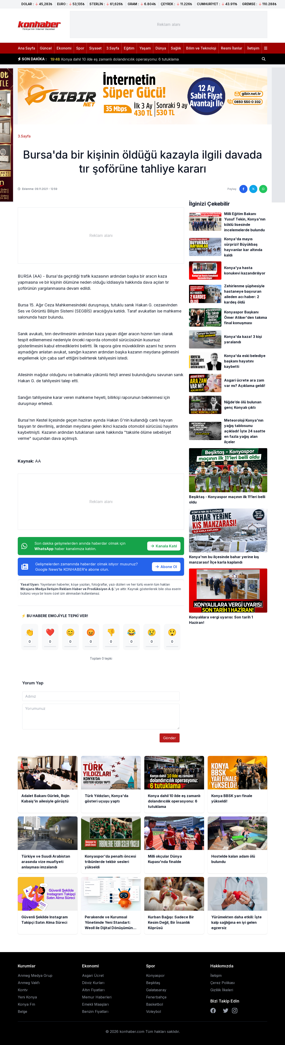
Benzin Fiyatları (95, 1011)
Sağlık (176, 48)
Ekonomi (64, 48)
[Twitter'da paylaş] (253, 189)
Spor (80, 48)
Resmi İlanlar (231, 48)
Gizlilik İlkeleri (221, 990)
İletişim (253, 48)
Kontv (23, 990)
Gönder (169, 738)
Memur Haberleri (96, 997)
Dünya (161, 48)
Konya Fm (26, 1004)
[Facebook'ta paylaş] (243, 189)
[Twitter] (225, 1010)
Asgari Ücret (93, 975)
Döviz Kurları (93, 982)
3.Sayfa (112, 48)
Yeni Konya (27, 997)
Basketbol (154, 1004)
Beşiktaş (153, 982)
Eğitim (129, 48)
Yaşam (145, 48)
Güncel (46, 48)
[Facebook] (213, 1010)
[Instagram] (234, 1010)
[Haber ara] (263, 58)
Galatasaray (156, 990)
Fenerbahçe (156, 997)
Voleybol (153, 1011)
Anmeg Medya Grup (35, 975)
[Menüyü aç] (265, 48)
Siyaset (95, 48)
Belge (22, 1011)
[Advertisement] (168, 24)
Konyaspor (155, 975)
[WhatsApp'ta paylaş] (263, 189)
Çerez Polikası (222, 982)
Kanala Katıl (164, 546)
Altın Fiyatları (93, 990)
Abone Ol (166, 566)
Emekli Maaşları (95, 1004)
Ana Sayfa (26, 48)
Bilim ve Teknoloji (201, 48)
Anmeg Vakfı (29, 982)
